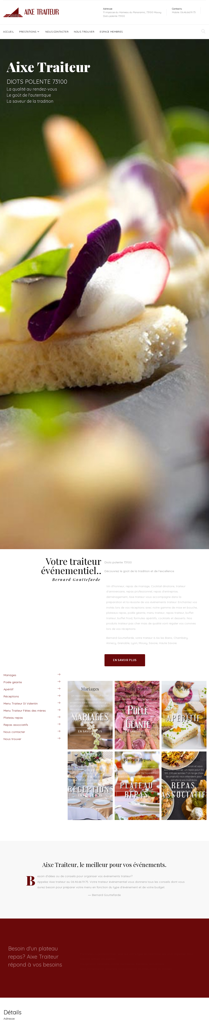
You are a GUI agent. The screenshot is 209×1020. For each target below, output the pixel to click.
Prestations (27, 31)
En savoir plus (125, 660)
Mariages (10, 675)
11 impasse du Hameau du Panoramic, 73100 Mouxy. (132, 12)
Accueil (8, 31)
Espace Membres (111, 31)
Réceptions (11, 696)
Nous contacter (56, 31)
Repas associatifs (16, 725)
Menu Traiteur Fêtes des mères (25, 710)
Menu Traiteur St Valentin (21, 703)
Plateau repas (13, 718)
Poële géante (13, 682)
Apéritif (8, 689)
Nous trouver (84, 31)
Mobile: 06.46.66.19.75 (184, 12)
